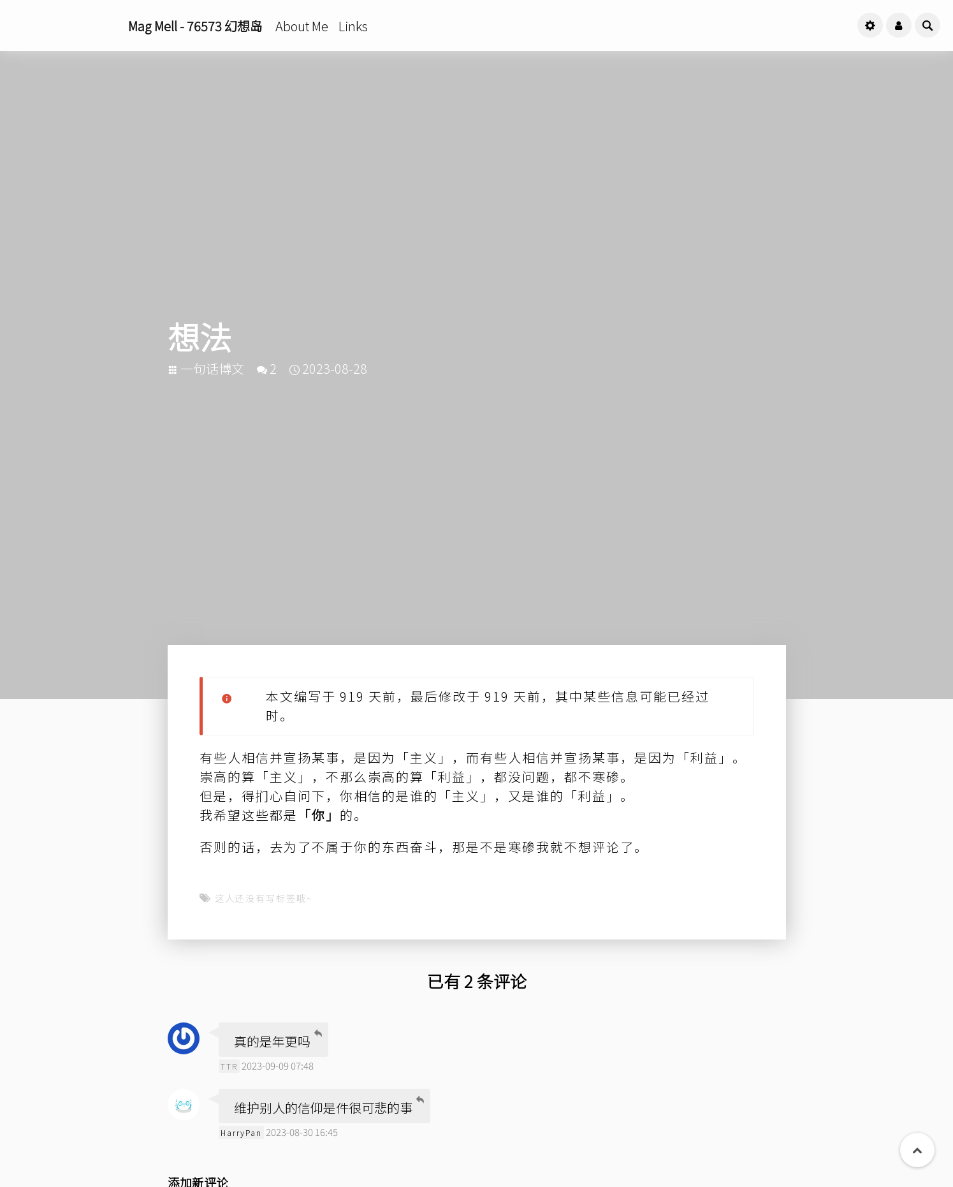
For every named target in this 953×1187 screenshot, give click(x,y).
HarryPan (241, 1132)
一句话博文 (212, 368)
